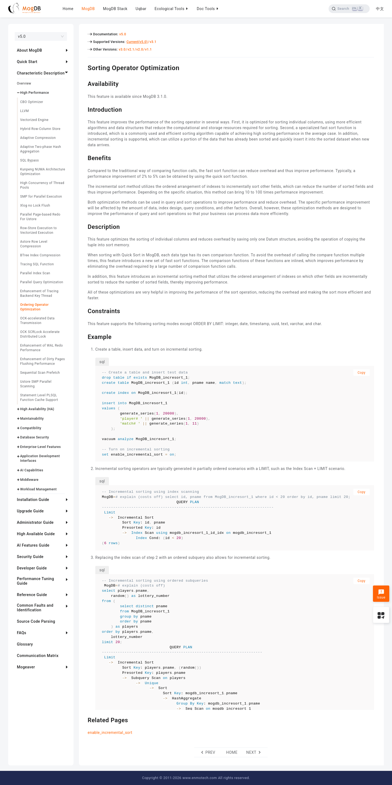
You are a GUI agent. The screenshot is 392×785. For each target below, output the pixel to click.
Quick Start (27, 62)
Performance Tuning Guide (35, 581)
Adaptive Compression (38, 138)
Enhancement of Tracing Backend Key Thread (39, 293)
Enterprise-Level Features (40, 447)
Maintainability (32, 418)
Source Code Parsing (36, 621)
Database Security (34, 437)
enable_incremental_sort (110, 732)
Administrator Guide (35, 522)
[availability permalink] (83, 83)
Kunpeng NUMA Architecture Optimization (42, 171)
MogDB (88, 9)
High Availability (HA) (37, 409)
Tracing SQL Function (37, 264)
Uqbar (141, 9)
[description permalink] (83, 226)
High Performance (34, 93)
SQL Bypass (29, 160)
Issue (381, 594)
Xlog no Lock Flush (35, 205)
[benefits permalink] (83, 157)
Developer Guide (32, 568)
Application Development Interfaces (40, 458)
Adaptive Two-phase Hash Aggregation (40, 149)
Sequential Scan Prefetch (40, 373)
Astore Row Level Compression (33, 244)
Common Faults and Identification (35, 607)
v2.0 (139, 49)
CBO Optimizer (31, 102)
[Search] (349, 8)
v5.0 (122, 34)
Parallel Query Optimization (41, 282)
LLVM (24, 111)
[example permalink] (83, 336)
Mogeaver (26, 667)
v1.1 (148, 49)
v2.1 (130, 49)
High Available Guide (36, 534)
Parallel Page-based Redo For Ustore (40, 217)
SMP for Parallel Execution (41, 196)
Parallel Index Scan (35, 273)
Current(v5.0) (137, 42)
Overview (24, 83)
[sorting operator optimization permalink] (83, 67)
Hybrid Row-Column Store (40, 129)
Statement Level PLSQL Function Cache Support (39, 397)
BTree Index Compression (40, 255)
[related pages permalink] (83, 719)
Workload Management (38, 489)
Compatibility (30, 428)
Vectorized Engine (34, 120)
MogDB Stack (115, 9)
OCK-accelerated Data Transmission (37, 320)
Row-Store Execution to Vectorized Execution (38, 230)
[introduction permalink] (83, 109)
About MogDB (29, 50)
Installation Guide (33, 499)
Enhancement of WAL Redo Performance (41, 348)
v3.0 (122, 49)
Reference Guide (32, 595)
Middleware (29, 480)
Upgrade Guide (30, 511)
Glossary (25, 644)
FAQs (21, 633)
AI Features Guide (33, 545)
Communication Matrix (38, 655)
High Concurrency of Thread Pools (42, 185)
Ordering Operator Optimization (34, 307)
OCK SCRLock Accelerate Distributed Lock (40, 334)
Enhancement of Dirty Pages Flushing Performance (42, 361)
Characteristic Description (41, 73)
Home (68, 9)
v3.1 (153, 42)
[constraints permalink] (83, 310)
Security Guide (30, 557)
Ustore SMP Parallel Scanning (35, 384)
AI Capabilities (31, 470)
